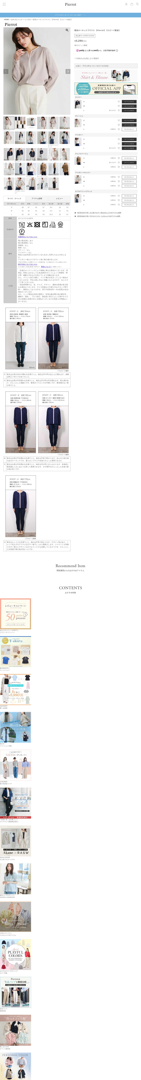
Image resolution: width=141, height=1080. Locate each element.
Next (68, 71)
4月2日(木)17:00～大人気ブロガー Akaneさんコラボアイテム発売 (99, 212)
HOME (6, 19)
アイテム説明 (37, 198)
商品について (46, 267)
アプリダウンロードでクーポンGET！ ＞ (70, 15)
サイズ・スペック (14, 198)
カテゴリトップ (16, 19)
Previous (5, 71)
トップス (28, 19)
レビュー (59, 198)
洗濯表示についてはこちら (27, 237)
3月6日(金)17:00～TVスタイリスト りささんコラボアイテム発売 (98, 216)
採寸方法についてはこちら (27, 264)
